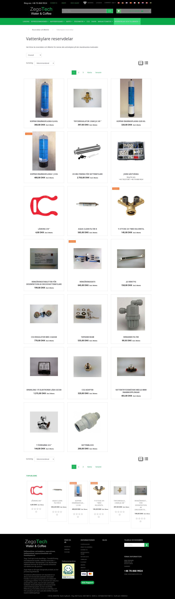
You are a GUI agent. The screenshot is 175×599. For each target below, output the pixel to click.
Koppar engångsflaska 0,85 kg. (131, 121)
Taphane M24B (87, 337)
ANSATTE (64, 3)
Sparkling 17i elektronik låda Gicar (43, 390)
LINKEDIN (67, 549)
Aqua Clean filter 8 (87, 229)
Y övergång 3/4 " (44, 445)
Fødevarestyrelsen (69, 561)
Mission (83, 567)
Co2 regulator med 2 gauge (44, 337)
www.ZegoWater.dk (32, 572)
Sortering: (29, 63)
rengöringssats (87, 282)
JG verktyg (131, 282)
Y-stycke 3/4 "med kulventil (131, 229)
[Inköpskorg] (134, 11)
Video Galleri (75, 3)
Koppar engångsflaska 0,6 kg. (44, 121)
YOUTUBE (67, 552)
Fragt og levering (86, 547)
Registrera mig (146, 545)
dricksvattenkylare (37, 585)
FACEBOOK (67, 547)
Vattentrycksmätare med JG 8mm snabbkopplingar (131, 391)
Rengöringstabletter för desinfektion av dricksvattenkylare (44, 283)
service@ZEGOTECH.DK (135, 574)
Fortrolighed (85, 544)
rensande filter (131, 337)
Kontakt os (53, 3)
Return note (85, 557)
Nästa (89, 72)
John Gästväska (131, 174)
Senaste (98, 72)
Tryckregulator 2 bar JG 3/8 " (87, 121)
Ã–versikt (83, 562)
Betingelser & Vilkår (85, 553)
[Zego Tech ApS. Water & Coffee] (41, 10)
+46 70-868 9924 (39, 3)
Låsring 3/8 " (44, 229)
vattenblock (87, 445)
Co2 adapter (87, 390)
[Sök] (109, 11)
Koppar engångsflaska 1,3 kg (44, 174)
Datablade (84, 559)
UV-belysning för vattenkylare (87, 174)
